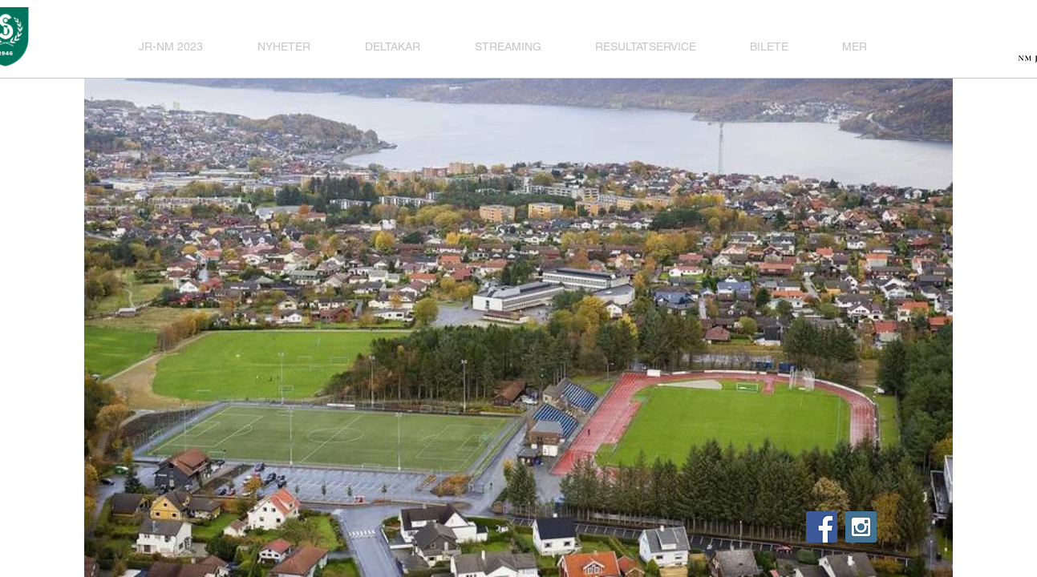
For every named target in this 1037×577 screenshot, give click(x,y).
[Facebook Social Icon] (821, 527)
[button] (400, 46)
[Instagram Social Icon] (861, 527)
